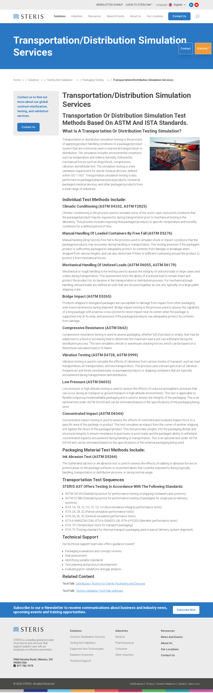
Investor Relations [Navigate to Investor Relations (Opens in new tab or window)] (165, 684)
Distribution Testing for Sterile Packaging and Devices (110, 583)
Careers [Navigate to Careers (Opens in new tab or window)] (182, 684)
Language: (162, 5)
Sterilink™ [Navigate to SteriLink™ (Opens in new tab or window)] (203, 48)
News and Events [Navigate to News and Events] (172, 637)
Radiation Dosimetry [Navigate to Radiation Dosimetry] (82, 655)
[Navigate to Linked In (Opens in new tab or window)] (191, 5)
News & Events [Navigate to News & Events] (115, 16)
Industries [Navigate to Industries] (76, 16)
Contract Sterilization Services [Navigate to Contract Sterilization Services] (87, 637)
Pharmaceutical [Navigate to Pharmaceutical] (124, 643)
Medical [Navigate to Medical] (119, 637)
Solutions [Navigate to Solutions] (60, 16)
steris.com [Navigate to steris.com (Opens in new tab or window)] (194, 684)
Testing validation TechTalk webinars (99, 590)
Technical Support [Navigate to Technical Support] (80, 661)
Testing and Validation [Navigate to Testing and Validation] (83, 643)
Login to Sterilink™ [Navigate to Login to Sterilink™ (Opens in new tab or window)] (139, 4)
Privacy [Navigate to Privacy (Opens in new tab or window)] (150, 684)
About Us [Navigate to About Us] (135, 16)
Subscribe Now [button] (186, 609)
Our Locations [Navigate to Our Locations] (155, 16)
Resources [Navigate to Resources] (94, 16)
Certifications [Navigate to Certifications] (137, 684)
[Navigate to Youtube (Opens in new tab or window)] (196, 5)
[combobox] (177, 5)
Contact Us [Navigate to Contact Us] (179, 16)
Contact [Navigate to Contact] (186, 48)
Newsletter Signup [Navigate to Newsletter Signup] (109, 4)
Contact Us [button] (28, 127)
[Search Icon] (198, 16)
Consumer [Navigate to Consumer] (121, 649)
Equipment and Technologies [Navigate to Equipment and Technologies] (87, 649)
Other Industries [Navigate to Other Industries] (124, 655)
